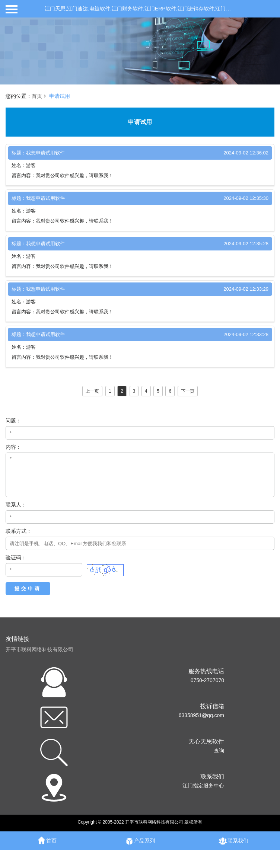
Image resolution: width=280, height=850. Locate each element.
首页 (37, 96)
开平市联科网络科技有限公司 (39, 649)
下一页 (187, 391)
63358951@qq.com (201, 715)
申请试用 (59, 96)
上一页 (92, 391)
